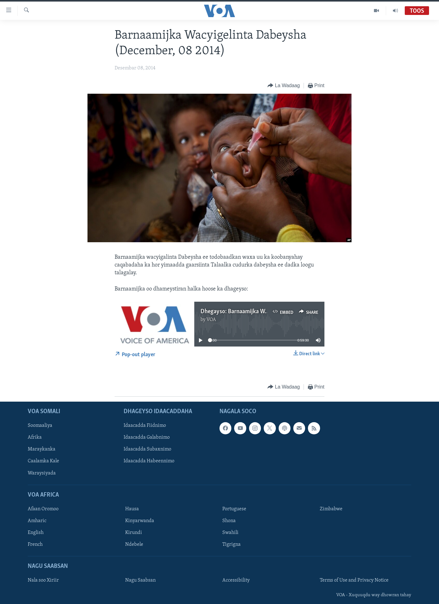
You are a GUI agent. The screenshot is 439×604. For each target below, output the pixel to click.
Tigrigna (231, 544)
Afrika (35, 437)
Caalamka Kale (43, 461)
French (35, 544)
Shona (229, 520)
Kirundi (133, 532)
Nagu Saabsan (140, 580)
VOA (211, 319)
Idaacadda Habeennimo (149, 461)
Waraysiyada (42, 472)
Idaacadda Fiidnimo (145, 425)
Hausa (132, 509)
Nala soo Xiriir (43, 580)
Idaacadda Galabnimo (147, 437)
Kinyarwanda (139, 520)
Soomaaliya (40, 425)
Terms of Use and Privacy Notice (354, 580)
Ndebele (134, 544)
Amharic (37, 520)
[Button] (283, 86)
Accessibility (236, 580)
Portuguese (234, 509)
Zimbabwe (331, 509)
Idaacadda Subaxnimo (147, 449)
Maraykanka (41, 449)
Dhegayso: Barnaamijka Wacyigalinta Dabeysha (259, 312)
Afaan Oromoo (43, 509)
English (36, 532)
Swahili (230, 532)
